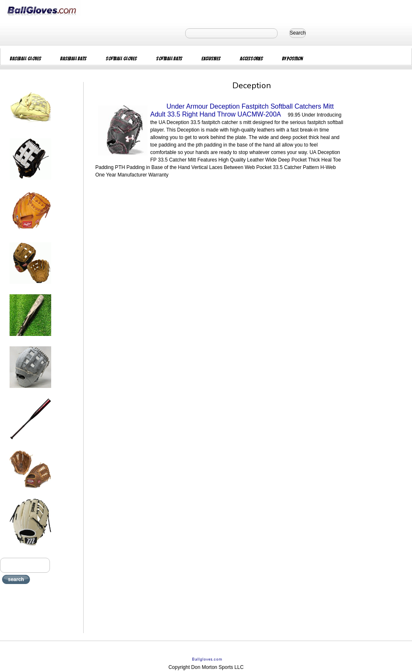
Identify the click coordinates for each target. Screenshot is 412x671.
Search (297, 33)
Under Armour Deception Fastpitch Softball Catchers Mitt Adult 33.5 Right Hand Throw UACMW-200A (242, 110)
